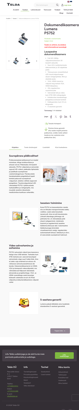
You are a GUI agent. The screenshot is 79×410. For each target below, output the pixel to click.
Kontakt (69, 13)
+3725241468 (12, 391)
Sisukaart (27, 383)
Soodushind (45, 372)
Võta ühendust (29, 386)
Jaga (51, 117)
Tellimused (62, 375)
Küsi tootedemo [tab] (61, 147)
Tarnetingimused (30, 372)
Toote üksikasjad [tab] (30, 147)
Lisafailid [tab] (46, 147)
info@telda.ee (12, 396)
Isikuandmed (63, 372)
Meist (26, 380)
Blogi (61, 13)
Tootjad (57, 10)
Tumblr (70, 117)
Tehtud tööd (68, 10)
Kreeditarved (63, 378)
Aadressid (62, 380)
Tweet (56, 117)
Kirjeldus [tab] (15, 147)
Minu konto (64, 367)
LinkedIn (66, 117)
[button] (64, 355)
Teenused (47, 10)
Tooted (24, 10)
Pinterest (61, 117)
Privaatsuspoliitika (31, 374)
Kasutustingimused (31, 377)
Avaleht (16, 10)
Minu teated (62, 383)
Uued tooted (45, 374)
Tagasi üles (60, 331)
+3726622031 (12, 386)
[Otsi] (47, 5)
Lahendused (35, 10)
